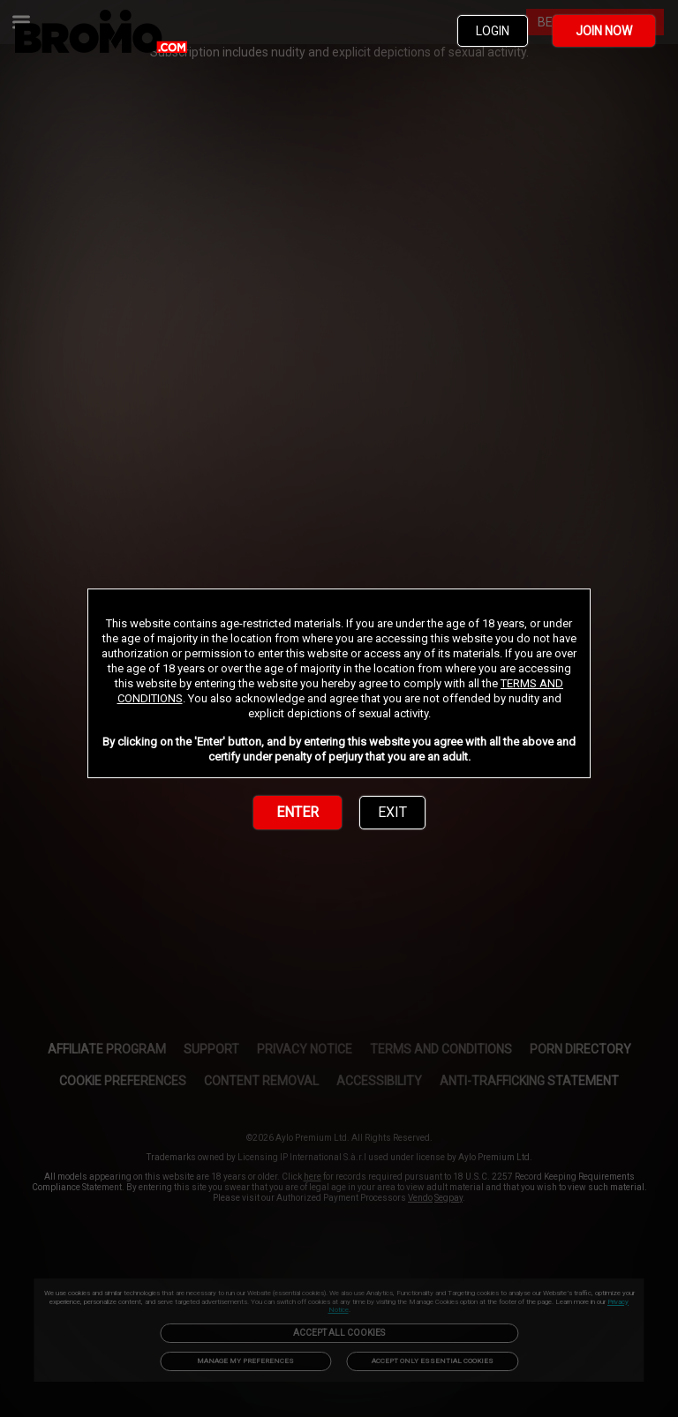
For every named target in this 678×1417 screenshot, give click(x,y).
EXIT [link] (392, 812)
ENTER (297, 812)
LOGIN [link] (492, 31)
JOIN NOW (604, 31)
